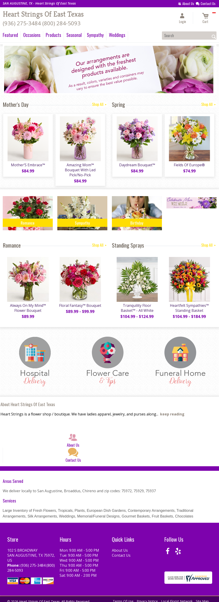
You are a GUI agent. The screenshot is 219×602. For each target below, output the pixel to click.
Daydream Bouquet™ (137, 165)
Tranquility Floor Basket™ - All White (137, 304)
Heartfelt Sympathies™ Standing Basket (189, 304)
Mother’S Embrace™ (28, 165)
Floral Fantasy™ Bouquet (80, 301)
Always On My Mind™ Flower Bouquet (28, 304)
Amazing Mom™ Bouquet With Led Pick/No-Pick (79, 168)
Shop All (99, 104)
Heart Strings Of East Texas (43, 14)
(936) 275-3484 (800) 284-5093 (42, 23)
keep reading (172, 410)
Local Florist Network (177, 597)
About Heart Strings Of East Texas (27, 400)
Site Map (202, 597)
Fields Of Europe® (189, 165)
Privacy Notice (147, 597)
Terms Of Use (123, 597)
